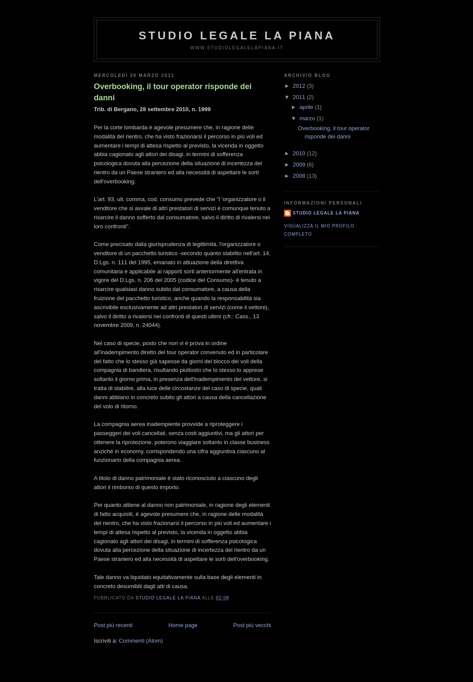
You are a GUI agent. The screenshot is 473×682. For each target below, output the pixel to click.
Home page (182, 625)
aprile (307, 107)
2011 (300, 97)
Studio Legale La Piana (237, 35)
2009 (300, 164)
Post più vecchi (252, 625)
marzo (308, 118)
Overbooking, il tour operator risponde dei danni (173, 92)
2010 (300, 153)
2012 (300, 86)
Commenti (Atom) (141, 640)
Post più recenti (113, 625)
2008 (300, 176)
